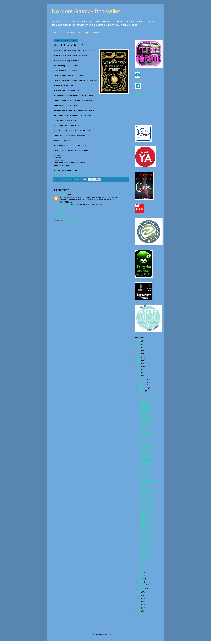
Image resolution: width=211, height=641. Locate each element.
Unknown (63, 194)
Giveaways (98, 32)
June (141, 572)
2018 (139, 366)
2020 (139, 360)
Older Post (125, 217)
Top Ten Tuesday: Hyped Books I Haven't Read (145, 539)
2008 (139, 611)
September (143, 388)
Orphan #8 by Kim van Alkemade (147, 506)
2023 (139, 351)
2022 (139, 354)
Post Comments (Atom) (72, 221)
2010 (139, 605)
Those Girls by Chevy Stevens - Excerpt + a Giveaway (146, 551)
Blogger (115, 634)
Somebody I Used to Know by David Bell (147, 479)
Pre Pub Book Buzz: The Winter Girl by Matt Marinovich (146, 444)
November (143, 382)
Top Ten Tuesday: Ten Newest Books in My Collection (146, 500)
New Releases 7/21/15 (144, 474)
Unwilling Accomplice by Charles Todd (146, 398)
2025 (139, 344)
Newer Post (58, 217)
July (141, 394)
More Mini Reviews (145, 510)
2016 (139, 373)
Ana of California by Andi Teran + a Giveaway (146, 567)
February (142, 585)
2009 (139, 608)
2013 (139, 595)
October (142, 385)
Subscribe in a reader (142, 95)
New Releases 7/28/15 (144, 438)
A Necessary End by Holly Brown (146, 545)
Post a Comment (63, 212)
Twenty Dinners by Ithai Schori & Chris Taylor (147, 525)
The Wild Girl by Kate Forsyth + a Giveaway (146, 486)
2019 (139, 363)
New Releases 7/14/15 (144, 514)
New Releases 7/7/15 (146, 556)
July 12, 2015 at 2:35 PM (68, 207)
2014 (139, 592)
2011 (139, 602)
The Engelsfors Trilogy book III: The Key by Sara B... (147, 493)
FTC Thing (83, 32)
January (142, 588)
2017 (139, 369)
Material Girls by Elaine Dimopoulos (146, 450)
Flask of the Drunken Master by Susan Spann (146, 532)
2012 (139, 598)
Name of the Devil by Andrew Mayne (146, 455)
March (141, 582)
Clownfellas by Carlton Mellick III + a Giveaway (147, 468)
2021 (139, 357)
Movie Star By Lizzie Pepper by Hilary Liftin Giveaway (146, 461)
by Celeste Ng (70, 173)
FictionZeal (64, 204)
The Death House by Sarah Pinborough (146, 519)
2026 (139, 341)
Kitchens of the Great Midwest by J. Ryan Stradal (147, 416)
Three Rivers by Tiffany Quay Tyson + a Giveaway (147, 432)
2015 (139, 376)
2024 (139, 347)
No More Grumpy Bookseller (86, 11)
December (143, 379)
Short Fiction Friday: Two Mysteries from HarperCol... (147, 404)
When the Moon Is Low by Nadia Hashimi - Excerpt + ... (147, 424)
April (141, 579)
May (141, 576)
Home (57, 32)
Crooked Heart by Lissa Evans (145, 410)
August (142, 391)
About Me (69, 32)
